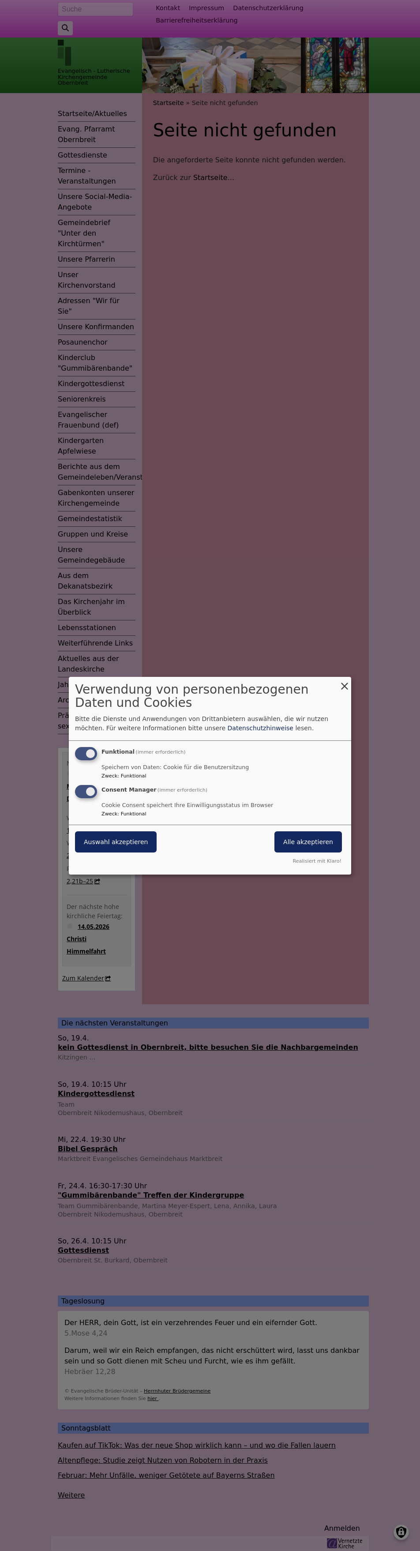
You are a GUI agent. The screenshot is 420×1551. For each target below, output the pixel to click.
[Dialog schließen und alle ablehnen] (344, 681)
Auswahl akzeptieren (116, 841)
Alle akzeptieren (308, 841)
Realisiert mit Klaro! (316, 861)
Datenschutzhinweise (260, 728)
